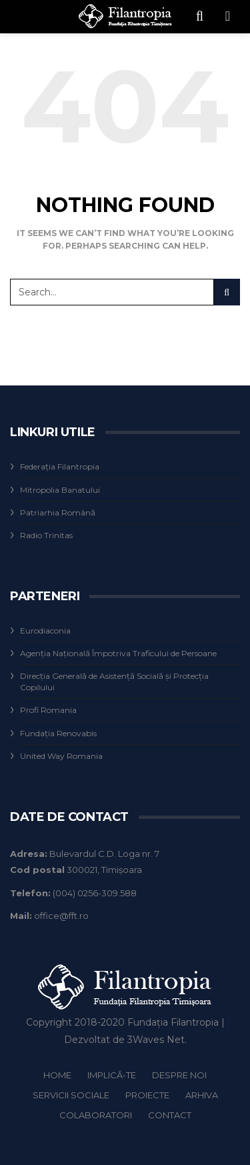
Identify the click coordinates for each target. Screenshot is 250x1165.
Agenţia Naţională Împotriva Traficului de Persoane (118, 653)
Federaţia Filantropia (59, 466)
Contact (169, 1115)
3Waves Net (156, 1040)
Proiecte (147, 1095)
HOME (57, 1075)
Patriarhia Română (57, 512)
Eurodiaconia (45, 631)
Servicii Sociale (71, 1095)
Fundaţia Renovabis (58, 733)
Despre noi (179, 1075)
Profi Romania (48, 710)
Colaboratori (95, 1115)
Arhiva (201, 1095)
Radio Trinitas (46, 535)
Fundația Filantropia (173, 1022)
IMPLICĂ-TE (111, 1075)
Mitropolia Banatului (60, 490)
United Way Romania (61, 756)
